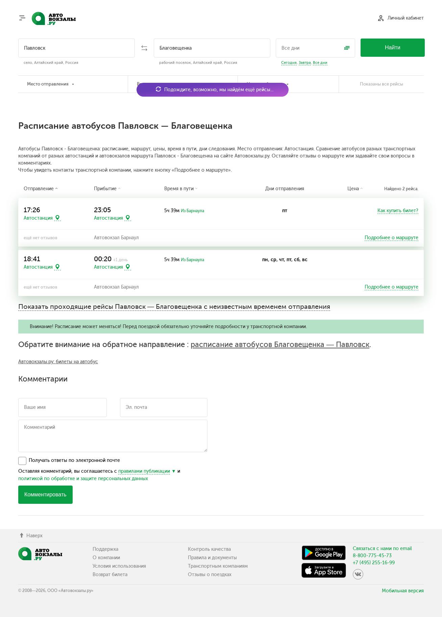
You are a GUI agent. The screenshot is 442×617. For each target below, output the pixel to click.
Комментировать (45, 494)
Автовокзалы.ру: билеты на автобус (58, 362)
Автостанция (38, 218)
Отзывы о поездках (209, 574)
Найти (392, 47)
